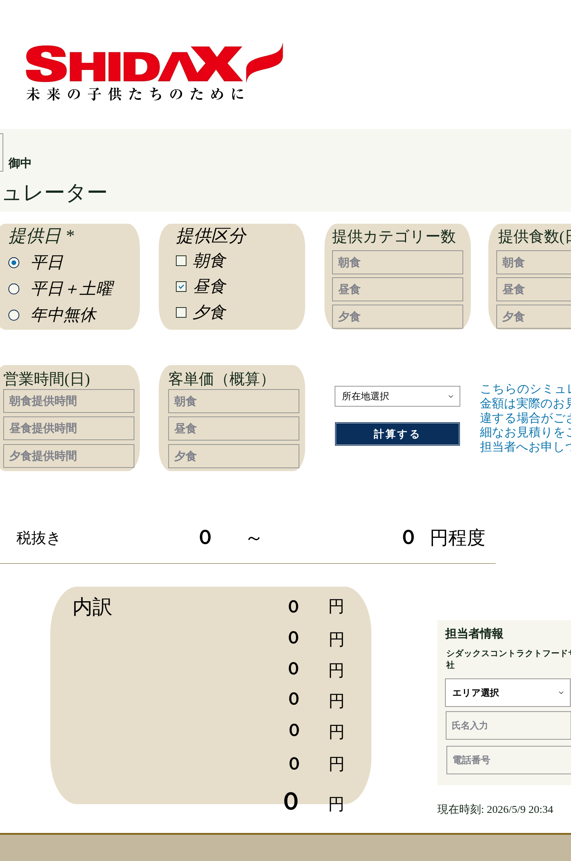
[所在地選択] (397, 396)
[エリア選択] (508, 692)
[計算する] (397, 434)
